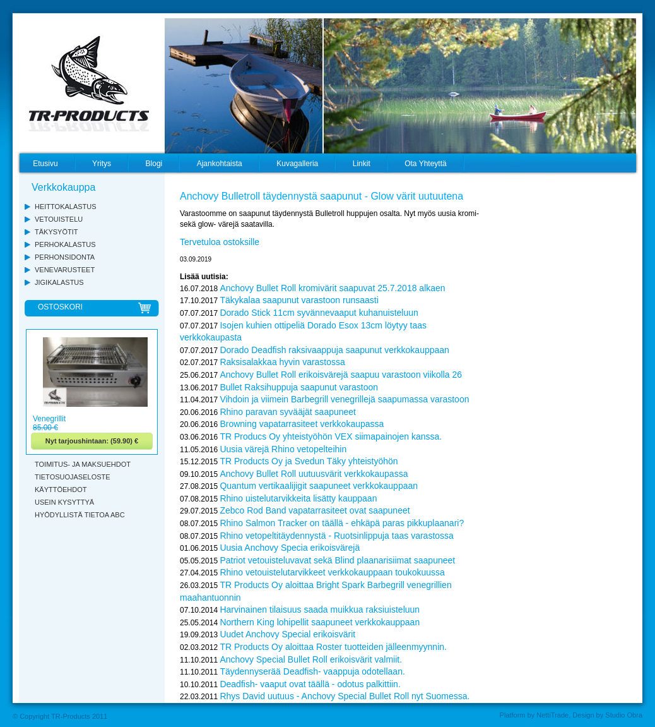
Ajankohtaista (219, 163)
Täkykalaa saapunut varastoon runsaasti (299, 300)
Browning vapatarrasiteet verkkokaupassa (302, 424)
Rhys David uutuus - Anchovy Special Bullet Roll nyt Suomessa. (344, 696)
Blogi (154, 163)
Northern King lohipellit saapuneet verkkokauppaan (320, 622)
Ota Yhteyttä (425, 163)
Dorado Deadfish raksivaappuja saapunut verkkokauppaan (334, 350)
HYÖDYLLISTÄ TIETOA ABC (80, 515)
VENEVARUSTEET (65, 269)
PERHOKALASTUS (65, 244)
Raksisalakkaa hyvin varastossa (282, 362)
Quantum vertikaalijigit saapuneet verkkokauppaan (319, 486)
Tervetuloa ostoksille (219, 242)
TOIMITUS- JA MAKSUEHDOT (83, 464)
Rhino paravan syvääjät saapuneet (288, 412)
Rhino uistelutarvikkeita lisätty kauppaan (298, 498)
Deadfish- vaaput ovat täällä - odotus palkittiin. (310, 684)
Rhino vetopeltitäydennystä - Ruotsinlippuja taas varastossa (336, 536)
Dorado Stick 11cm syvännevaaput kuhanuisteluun (319, 313)
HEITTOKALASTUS (66, 206)
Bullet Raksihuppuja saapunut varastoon (299, 387)
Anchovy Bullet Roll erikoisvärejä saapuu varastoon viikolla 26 (341, 375)
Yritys (101, 163)
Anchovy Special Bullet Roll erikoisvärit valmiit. (311, 659)
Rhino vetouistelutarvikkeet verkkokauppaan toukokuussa (332, 572)
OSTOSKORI (60, 307)
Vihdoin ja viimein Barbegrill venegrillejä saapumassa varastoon (344, 399)
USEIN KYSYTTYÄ (64, 502)
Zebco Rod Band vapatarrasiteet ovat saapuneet (315, 510)
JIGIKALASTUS (59, 282)
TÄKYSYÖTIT (56, 232)
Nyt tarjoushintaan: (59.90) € (91, 441)
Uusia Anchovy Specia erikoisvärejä (290, 548)
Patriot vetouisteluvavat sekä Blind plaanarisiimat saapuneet (337, 560)
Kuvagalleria (297, 163)
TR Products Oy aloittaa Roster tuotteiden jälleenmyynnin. (333, 647)
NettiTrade (552, 715)
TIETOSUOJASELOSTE (72, 477)
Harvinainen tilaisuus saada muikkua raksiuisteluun (320, 609)
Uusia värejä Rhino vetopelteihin (283, 449)
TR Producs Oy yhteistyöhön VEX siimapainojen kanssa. (331, 436)
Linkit (361, 163)
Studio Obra (623, 715)
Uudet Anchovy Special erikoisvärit (287, 634)
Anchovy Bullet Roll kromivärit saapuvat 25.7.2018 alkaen (332, 288)
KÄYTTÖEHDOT (61, 489)
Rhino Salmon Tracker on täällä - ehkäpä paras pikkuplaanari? (342, 523)
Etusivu (45, 163)
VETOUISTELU (59, 219)
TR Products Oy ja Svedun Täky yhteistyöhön (309, 461)
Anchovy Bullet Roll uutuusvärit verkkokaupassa (314, 474)
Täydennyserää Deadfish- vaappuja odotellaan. (312, 671)
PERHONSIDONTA (65, 257)
